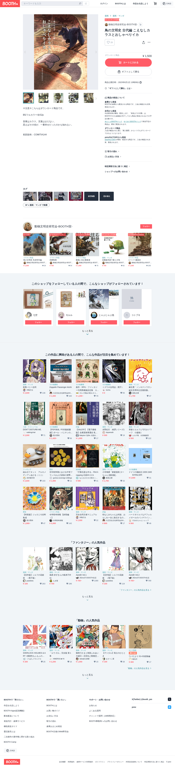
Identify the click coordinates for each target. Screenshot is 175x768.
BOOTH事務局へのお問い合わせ (103, 721)
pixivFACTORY (110, 140)
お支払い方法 (113, 157)
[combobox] (52, 3)
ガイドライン (100, 762)
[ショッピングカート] (155, 3)
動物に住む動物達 (83, 260)
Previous (25, 52)
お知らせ (93, 705)
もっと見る (87, 333)
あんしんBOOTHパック (113, 121)
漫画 (107, 16)
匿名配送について (11, 716)
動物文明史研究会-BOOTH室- (53, 226)
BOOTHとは (120, 4)
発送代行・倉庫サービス (14, 721)
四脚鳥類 (53, 260)
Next (96, 52)
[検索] (80, 4)
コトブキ (136, 315)
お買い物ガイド (53, 711)
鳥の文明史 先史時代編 (32, 260)
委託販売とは (9, 731)
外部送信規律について (134, 762)
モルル (69, 315)
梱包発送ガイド (10, 726)
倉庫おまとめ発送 (54, 726)
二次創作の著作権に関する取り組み (19, 737)
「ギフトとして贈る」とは (118, 88)
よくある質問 (95, 711)
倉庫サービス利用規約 (85, 762)
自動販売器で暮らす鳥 (111, 260)
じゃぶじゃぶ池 (106, 315)
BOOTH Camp (10, 742)
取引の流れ (112, 151)
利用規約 (71, 762)
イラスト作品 (28, 258)
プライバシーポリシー (115, 762)
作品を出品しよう (140, 4)
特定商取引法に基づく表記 (116, 166)
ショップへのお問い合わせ (116, 171)
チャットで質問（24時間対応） (102, 716)
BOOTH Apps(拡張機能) (14, 711)
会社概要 (62, 762)
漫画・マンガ (118, 16)
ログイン (104, 4)
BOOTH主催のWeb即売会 (57, 731)
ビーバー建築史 (134, 260)
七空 (35, 315)
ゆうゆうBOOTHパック (132, 121)
